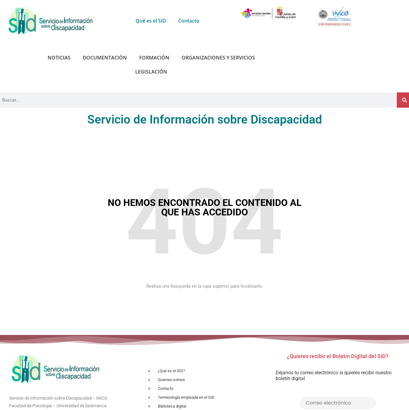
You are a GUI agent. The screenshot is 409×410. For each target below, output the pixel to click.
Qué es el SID (151, 20)
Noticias (59, 57)
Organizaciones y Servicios (218, 57)
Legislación (151, 71)
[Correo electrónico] (338, 403)
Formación (154, 57)
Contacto (188, 20)
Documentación (105, 57)
